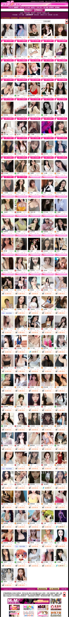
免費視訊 (11, 37)
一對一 (52, 134)
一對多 (12, 212)
